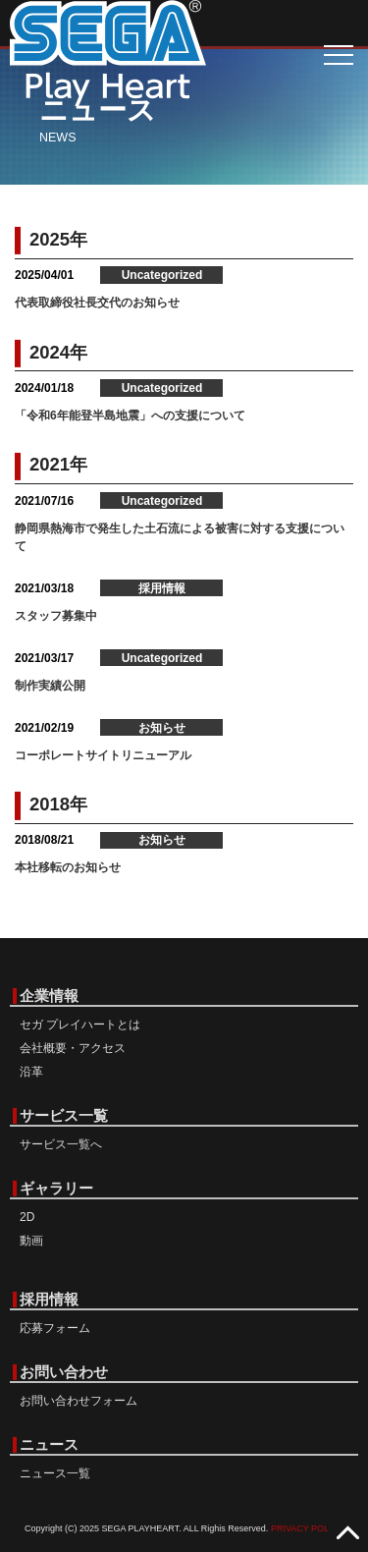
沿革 (31, 1072)
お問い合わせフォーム (78, 1401)
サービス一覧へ (61, 1144)
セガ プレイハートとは (80, 1024)
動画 (31, 1240)
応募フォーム (55, 1328)
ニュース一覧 (55, 1473)
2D (27, 1217)
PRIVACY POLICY (307, 1528)
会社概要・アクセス (73, 1048)
